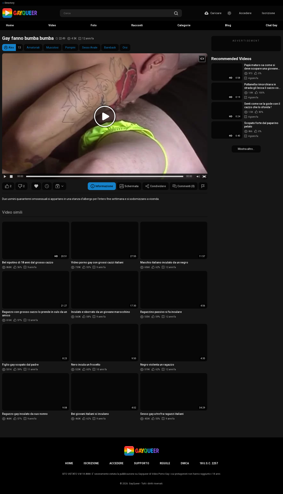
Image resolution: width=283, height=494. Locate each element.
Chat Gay (271, 25)
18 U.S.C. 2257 (209, 463)
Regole (165, 463)
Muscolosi (52, 47)
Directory (8, 3)
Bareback (110, 47)
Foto (94, 25)
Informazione (102, 186)
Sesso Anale (89, 47)
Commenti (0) (184, 186)
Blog (228, 25)
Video (52, 25)
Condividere (155, 186)
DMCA (185, 463)
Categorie (183, 25)
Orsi (125, 47)
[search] (176, 13)
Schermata (129, 186)
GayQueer (134, 483)
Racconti (137, 25)
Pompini (70, 47)
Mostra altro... (246, 148)
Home (10, 25)
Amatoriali (33, 47)
